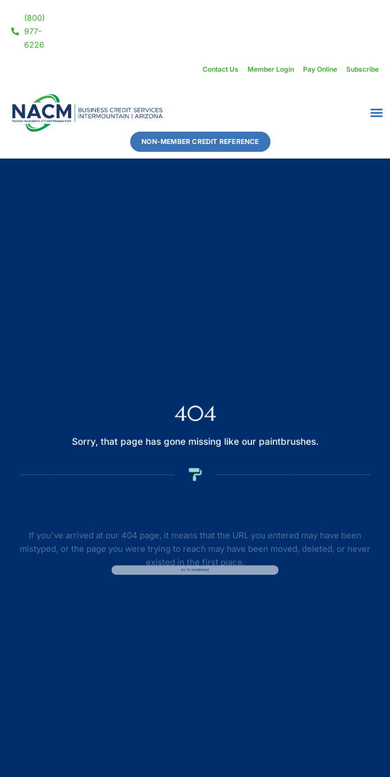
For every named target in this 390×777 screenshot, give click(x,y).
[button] (376, 113)
